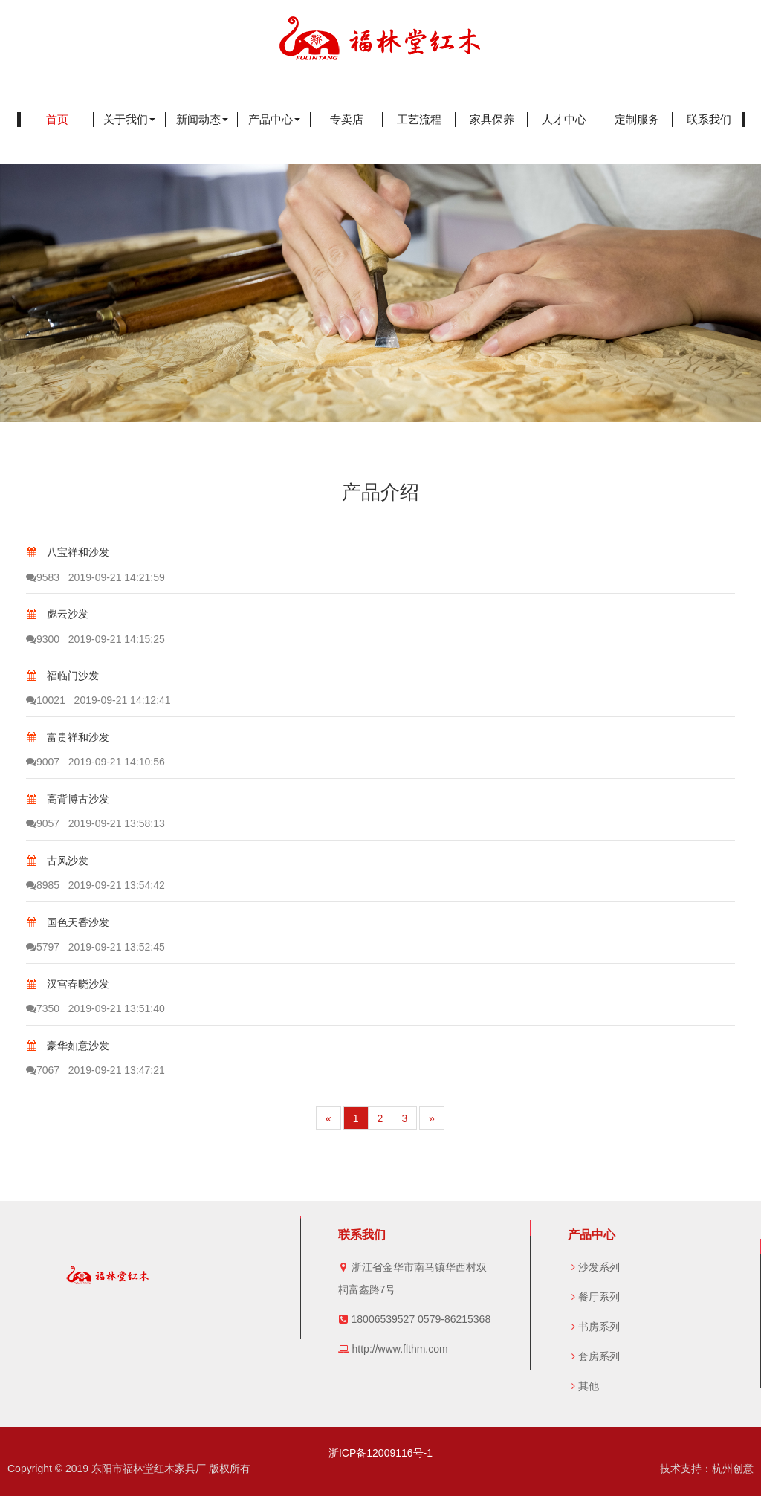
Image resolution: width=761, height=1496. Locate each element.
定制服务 (637, 119)
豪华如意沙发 (67, 1046)
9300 (42, 639)
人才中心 (564, 119)
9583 (42, 577)
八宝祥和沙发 (67, 552)
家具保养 (492, 119)
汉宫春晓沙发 (67, 984)
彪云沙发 (57, 614)
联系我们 (709, 119)
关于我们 (129, 119)
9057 (42, 823)
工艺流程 (419, 119)
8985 (42, 885)
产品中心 (274, 119)
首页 (57, 119)
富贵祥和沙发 (67, 737)
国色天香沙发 (67, 922)
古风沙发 (57, 861)
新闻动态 (202, 119)
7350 (42, 1008)
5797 (42, 947)
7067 (42, 1070)
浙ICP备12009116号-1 (380, 1453)
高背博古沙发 (67, 799)
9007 (42, 762)
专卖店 (346, 119)
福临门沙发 (62, 675)
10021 (45, 700)
